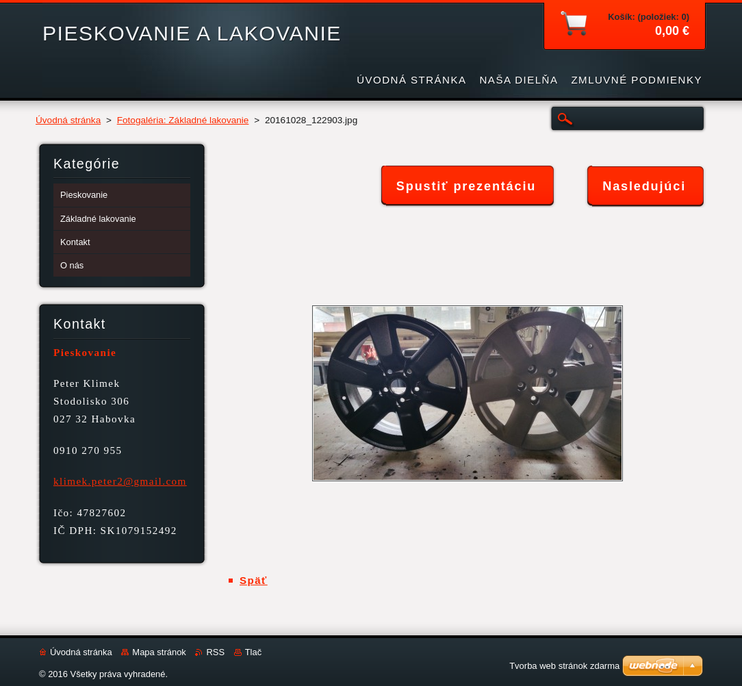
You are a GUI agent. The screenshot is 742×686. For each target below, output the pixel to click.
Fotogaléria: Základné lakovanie (183, 120)
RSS (215, 652)
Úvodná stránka (68, 120)
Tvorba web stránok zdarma (564, 666)
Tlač (253, 652)
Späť (254, 580)
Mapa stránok (159, 652)
